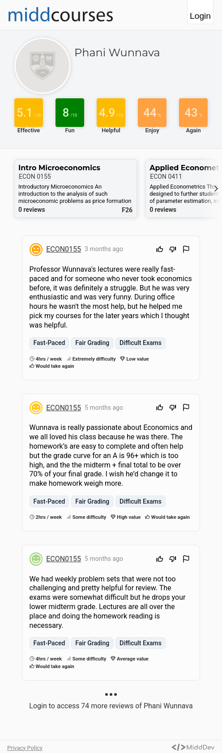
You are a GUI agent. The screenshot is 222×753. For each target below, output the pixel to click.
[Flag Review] (186, 250)
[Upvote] (159, 250)
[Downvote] (172, 250)
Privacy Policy (25, 748)
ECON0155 (63, 249)
